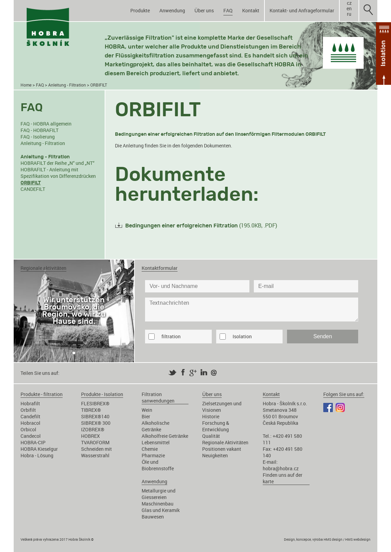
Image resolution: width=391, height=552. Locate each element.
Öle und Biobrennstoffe (158, 465)
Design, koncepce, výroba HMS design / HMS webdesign (327, 539)
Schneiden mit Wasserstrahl (96, 452)
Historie (210, 416)
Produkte (140, 10)
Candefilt (30, 416)
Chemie (150, 449)
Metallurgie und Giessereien (158, 493)
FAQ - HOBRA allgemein (46, 123)
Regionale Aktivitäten (225, 442)
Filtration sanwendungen (158, 397)
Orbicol (28, 429)
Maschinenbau (157, 503)
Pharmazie (153, 455)
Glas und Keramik (161, 510)
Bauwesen (153, 516)
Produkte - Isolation (102, 394)
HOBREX (90, 436)
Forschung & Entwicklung (215, 426)
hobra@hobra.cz (281, 468)
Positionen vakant (221, 449)
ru (349, 14)
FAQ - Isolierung (38, 136)
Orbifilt (28, 410)
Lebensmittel (156, 442)
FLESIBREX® (95, 403)
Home (26, 85)
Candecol (31, 436)
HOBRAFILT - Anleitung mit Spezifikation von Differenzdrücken (58, 172)
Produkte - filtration (42, 394)
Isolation (242, 336)
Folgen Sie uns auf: (343, 394)
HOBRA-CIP (33, 442)
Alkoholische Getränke (155, 426)
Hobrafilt (30, 403)
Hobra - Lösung (37, 455)
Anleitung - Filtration (67, 85)
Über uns (204, 10)
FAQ (228, 10)
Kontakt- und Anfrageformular (302, 10)
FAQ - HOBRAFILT (39, 130)
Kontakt (250, 10)
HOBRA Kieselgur (39, 449)
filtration (171, 336)
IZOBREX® (92, 429)
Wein (147, 410)
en (349, 8)
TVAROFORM (95, 442)
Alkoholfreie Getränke (165, 436)
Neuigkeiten (215, 455)
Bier (146, 416)
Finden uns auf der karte (282, 478)
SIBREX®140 (95, 416)
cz (349, 3)
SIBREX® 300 (95, 423)
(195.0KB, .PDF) (201, 225)
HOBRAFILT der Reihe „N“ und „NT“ (57, 163)
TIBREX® (91, 410)
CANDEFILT (33, 189)
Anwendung (172, 10)
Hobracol (30, 423)
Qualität (211, 436)
